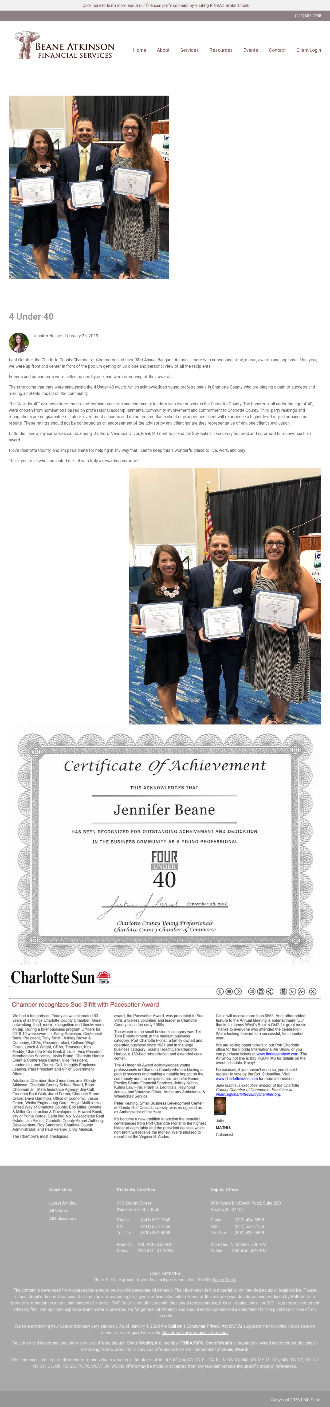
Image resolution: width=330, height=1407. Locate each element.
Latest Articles (63, 1203)
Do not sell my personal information (195, 1332)
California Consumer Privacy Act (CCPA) (205, 1326)
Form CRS (171, 1273)
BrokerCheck (224, 1279)
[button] (163, 50)
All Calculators (62, 1218)
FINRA (186, 1343)
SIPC (199, 1343)
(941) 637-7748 (308, 16)
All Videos (58, 1210)
